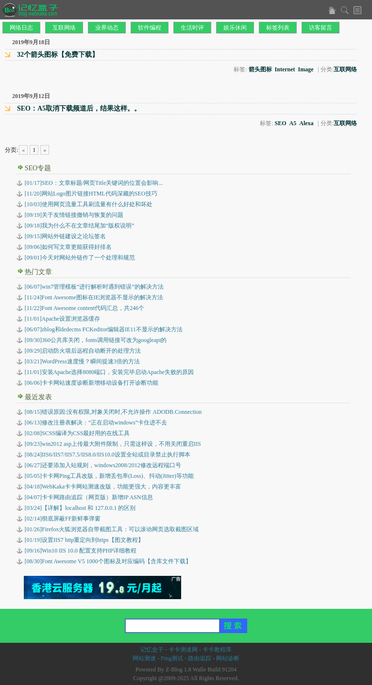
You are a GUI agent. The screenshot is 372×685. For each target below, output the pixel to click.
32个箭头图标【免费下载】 (58, 54)
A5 (293, 123)
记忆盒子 (152, 649)
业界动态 (106, 27)
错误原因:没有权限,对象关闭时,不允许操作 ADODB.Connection (113, 411)
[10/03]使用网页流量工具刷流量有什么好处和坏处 (88, 204)
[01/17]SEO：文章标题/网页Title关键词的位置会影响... (94, 182)
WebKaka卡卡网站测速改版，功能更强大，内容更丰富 (103, 486)
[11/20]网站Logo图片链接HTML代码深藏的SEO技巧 (91, 193)
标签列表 (277, 27)
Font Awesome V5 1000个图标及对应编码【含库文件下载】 (108, 561)
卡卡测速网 (183, 649)
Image (306, 69)
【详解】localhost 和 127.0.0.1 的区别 (80, 508)
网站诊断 (227, 658)
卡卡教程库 (217, 649)
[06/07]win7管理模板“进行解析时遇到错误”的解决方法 (94, 286)
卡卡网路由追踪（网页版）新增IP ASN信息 (89, 497)
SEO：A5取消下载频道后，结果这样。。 (79, 108)
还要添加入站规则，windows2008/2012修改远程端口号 (103, 465)
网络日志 (21, 27)
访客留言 (320, 27)
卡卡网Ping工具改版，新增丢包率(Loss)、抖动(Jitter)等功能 (109, 476)
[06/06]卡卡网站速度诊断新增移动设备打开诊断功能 (91, 382)
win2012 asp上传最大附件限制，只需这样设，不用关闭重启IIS (113, 443)
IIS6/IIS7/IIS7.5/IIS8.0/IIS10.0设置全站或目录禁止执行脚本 (107, 454)
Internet (285, 69)
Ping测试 (172, 658)
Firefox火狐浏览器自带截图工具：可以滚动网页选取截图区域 (112, 529)
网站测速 (144, 658)
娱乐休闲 (235, 27)
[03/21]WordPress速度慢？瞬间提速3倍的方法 (82, 361)
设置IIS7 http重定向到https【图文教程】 (84, 540)
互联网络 (64, 27)
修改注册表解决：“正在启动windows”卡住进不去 (96, 422)
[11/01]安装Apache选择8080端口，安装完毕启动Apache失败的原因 (109, 372)
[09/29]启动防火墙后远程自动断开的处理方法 (83, 350)
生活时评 (192, 27)
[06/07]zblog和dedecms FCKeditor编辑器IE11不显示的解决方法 (104, 329)
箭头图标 (260, 69)
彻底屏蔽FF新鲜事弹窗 (63, 518)
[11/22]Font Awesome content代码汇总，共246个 (84, 308)
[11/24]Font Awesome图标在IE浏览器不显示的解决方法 (94, 297)
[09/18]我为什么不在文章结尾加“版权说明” (80, 225)
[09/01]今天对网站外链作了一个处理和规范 (80, 257)
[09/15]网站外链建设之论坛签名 (65, 236)
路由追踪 (199, 658)
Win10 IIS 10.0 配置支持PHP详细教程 (80, 550)
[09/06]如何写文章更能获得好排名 (68, 247)
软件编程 (149, 27)
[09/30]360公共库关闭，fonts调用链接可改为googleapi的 (96, 340)
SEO (281, 123)
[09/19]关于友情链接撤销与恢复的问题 (74, 215)
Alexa (306, 123)
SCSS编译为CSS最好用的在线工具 (77, 433)
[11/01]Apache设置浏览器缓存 (63, 318)
